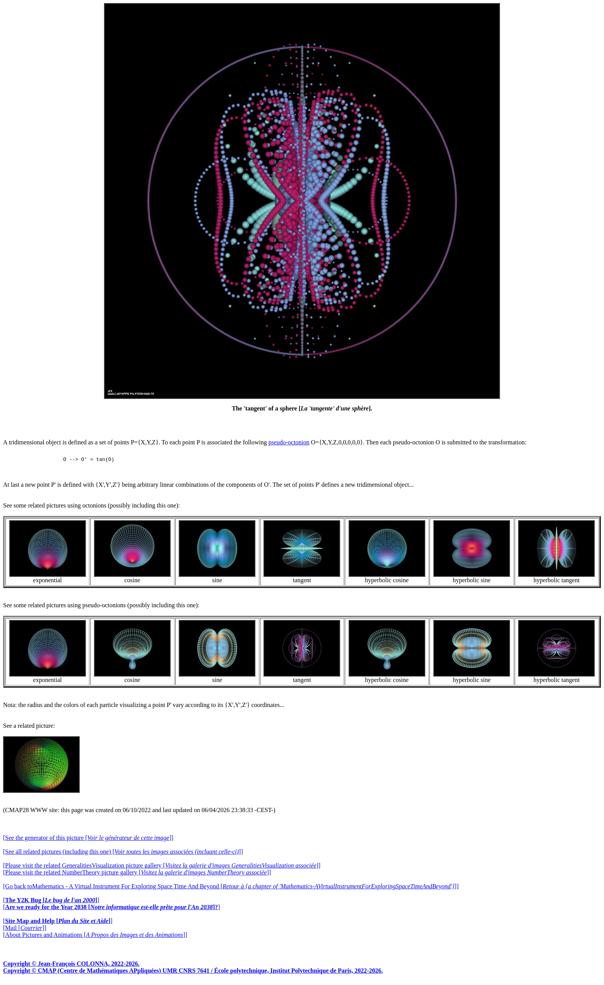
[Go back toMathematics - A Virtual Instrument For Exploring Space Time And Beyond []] (230, 888)
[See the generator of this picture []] (88, 840)
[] (51, 902)
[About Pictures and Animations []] (95, 937)
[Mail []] (24, 930)
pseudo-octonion (289, 442)
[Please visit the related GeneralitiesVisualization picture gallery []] (161, 867)
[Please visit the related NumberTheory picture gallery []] (137, 874)
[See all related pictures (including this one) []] (123, 854)
